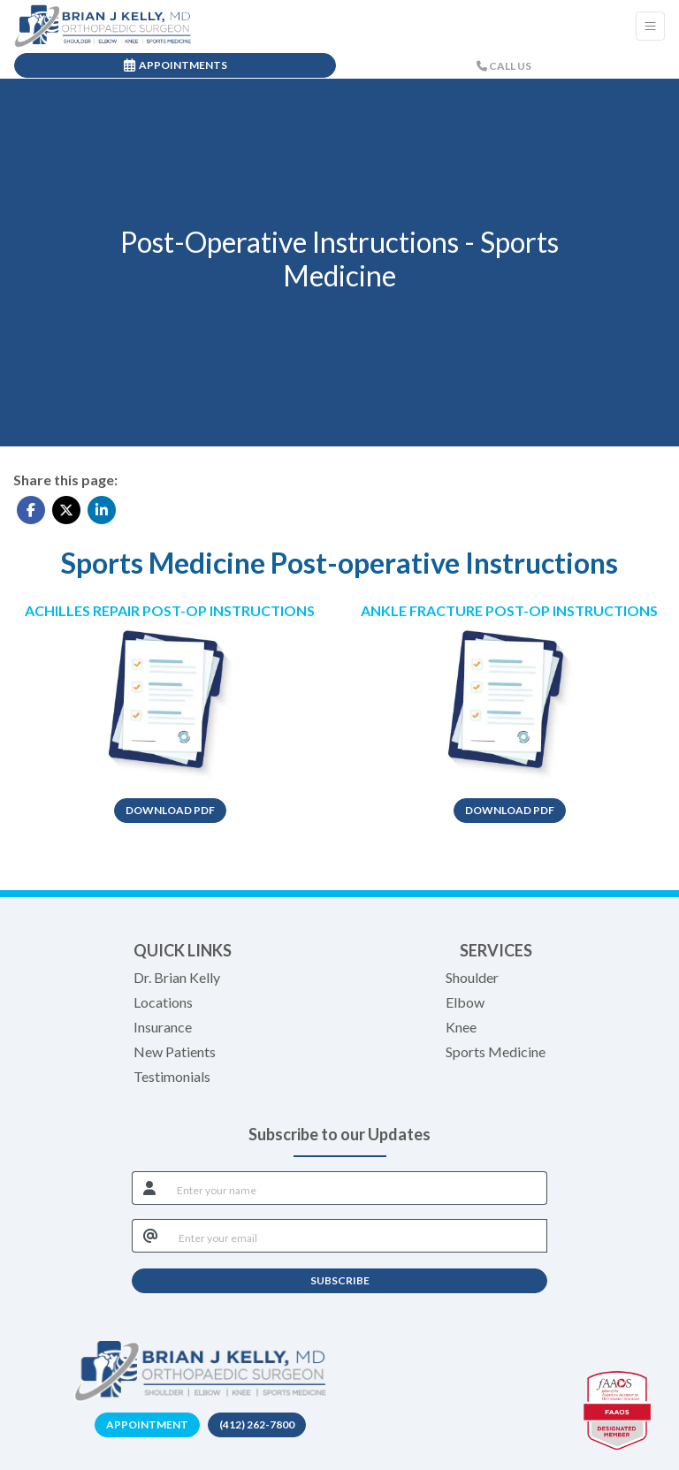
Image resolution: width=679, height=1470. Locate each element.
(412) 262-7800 (256, 1424)
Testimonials (172, 1076)
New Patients (175, 1051)
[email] (357, 1236)
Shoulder (472, 977)
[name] (356, 1188)
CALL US (504, 65)
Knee (461, 1026)
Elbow (465, 1002)
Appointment (147, 1424)
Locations (163, 1002)
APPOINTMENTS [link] (175, 65)
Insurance (163, 1026)
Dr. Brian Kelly (177, 977)
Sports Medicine (495, 1051)
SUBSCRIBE (340, 1280)
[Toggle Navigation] (650, 26)
